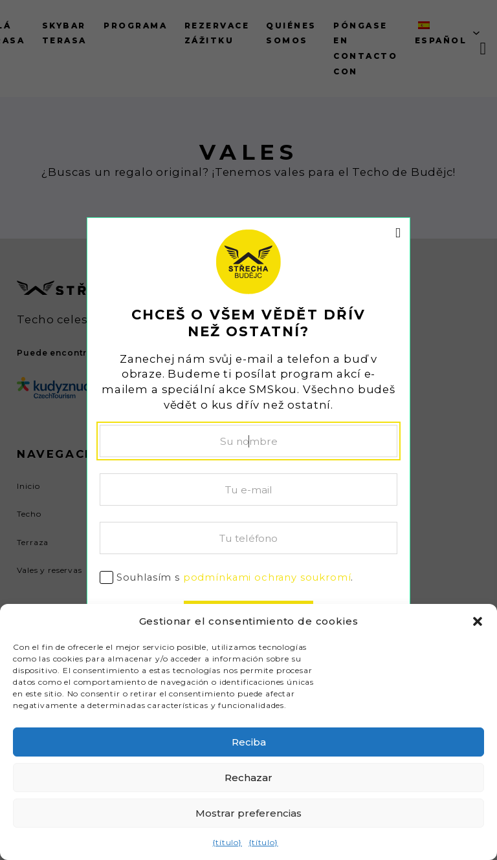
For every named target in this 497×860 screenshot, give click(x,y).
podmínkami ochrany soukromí (267, 577)
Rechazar (248, 777)
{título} (227, 842)
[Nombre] (248, 441)
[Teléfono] (248, 538)
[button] (477, 621)
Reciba (249, 742)
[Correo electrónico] (248, 489)
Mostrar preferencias (248, 813)
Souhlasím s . (235, 577)
